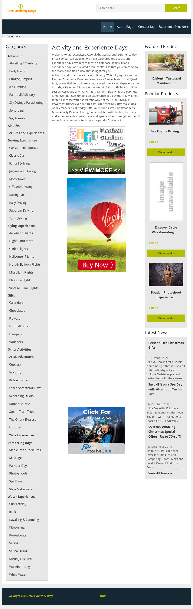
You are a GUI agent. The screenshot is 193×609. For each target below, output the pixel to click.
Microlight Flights (21, 272)
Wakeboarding (19, 567)
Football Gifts (18, 326)
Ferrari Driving (19, 163)
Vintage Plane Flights (23, 288)
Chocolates (17, 310)
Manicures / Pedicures (24, 450)
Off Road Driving (20, 187)
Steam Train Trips (21, 412)
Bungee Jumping (20, 79)
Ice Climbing (17, 87)
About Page (126, 27)
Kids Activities (18, 380)
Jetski (13, 512)
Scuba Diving (18, 551)
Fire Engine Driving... (166, 131)
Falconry (15, 372)
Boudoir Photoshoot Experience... (166, 294)
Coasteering (17, 504)
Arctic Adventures (21, 357)
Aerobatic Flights (21, 233)
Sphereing (16, 110)
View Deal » (166, 152)
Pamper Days (18, 466)
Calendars (16, 303)
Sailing (13, 543)
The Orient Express (22, 419)
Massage (15, 458)
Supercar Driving (21, 210)
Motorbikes (17, 179)
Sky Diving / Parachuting (26, 102)
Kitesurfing (16, 527)
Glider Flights (18, 249)
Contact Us (146, 27)
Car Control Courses (23, 148)
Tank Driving (18, 218)
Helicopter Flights (21, 256)
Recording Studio (21, 396)
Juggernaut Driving (22, 171)
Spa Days (15, 481)
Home (109, 27)
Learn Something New (24, 388)
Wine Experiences (21, 435)
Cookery (15, 364)
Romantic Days (19, 404)
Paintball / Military (22, 95)
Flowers (14, 318)
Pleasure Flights (20, 280)
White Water (18, 575)
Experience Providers (174, 27)
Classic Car (16, 155)
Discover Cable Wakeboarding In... (166, 229)
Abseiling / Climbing (23, 63)
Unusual (15, 427)
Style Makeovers (20, 489)
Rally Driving (18, 203)
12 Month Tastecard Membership (166, 69)
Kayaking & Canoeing (24, 520)
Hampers (15, 334)
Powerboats (17, 535)
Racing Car (16, 195)
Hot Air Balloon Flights (24, 264)
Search (176, 8)
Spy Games (17, 118)
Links (102, 596)
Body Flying (17, 71)
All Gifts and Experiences (26, 133)
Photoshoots (18, 473)
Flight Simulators (21, 241)
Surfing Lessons (20, 559)
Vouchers (15, 342)
